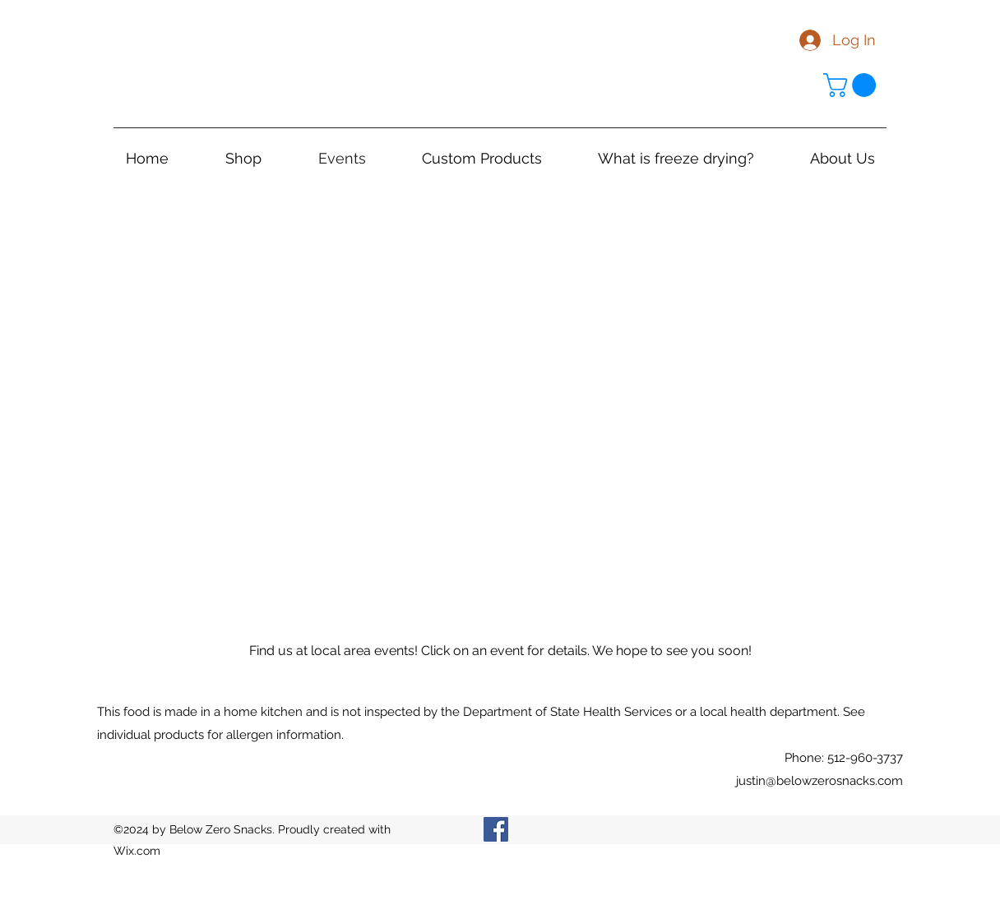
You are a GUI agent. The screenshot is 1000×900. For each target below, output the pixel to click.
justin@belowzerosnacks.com (819, 780)
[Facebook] (496, 829)
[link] (852, 85)
